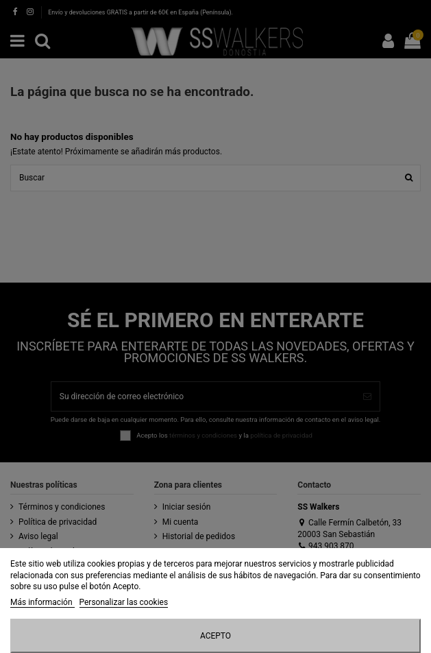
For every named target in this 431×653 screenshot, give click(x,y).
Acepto (215, 636)
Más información (42, 602)
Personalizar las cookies (124, 602)
